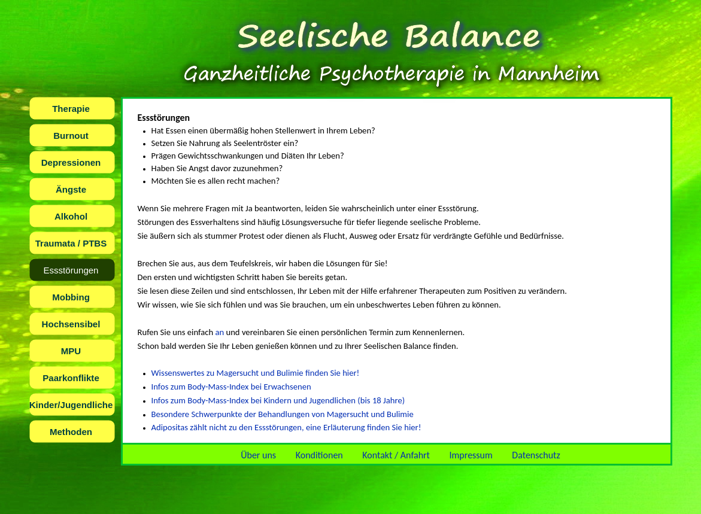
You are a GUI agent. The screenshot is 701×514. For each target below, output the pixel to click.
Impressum (471, 455)
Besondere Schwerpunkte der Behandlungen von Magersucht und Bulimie (282, 414)
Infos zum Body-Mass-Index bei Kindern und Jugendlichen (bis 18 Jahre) (278, 400)
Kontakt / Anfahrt (396, 455)
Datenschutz (536, 455)
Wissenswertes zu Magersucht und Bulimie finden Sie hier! (255, 372)
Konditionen (319, 455)
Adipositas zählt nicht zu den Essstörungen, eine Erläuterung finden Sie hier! (286, 427)
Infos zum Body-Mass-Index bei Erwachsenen (231, 386)
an (219, 332)
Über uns (258, 455)
